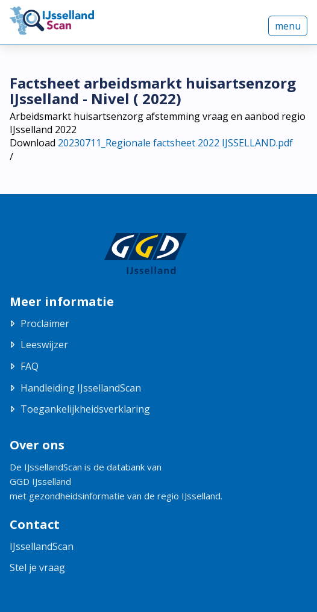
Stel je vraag (37, 567)
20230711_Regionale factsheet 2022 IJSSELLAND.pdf (175, 142)
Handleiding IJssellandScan (80, 388)
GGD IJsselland (40, 481)
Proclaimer (44, 323)
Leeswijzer (44, 344)
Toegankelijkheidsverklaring (85, 409)
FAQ (29, 366)
